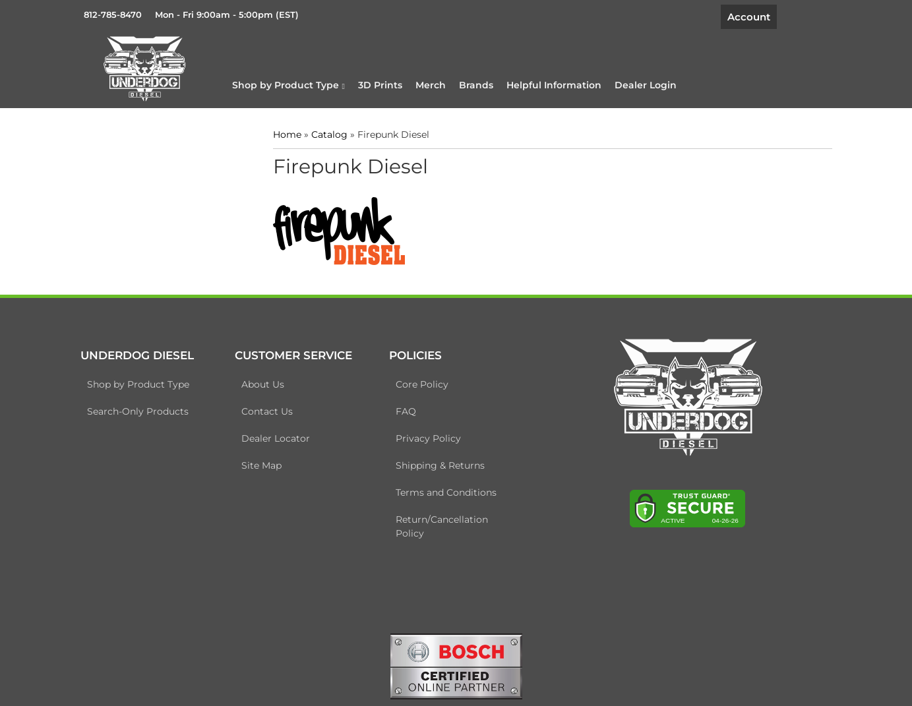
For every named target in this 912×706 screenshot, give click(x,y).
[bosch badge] (456, 665)
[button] (288, 85)
